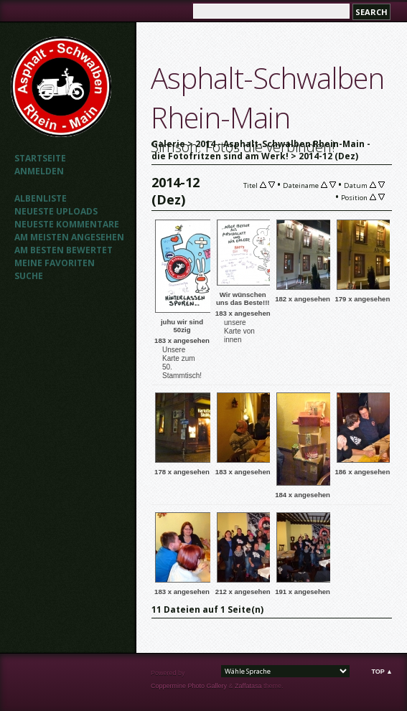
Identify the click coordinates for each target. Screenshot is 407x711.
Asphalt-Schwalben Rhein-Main (267, 97)
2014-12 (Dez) (328, 156)
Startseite (40, 158)
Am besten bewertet (63, 250)
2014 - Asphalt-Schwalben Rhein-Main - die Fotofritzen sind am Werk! (260, 150)
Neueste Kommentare (66, 224)
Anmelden (39, 171)
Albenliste (40, 198)
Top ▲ (382, 671)
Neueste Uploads (56, 211)
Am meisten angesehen (69, 237)
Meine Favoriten (54, 263)
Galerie (168, 144)
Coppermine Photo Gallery (189, 685)
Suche (28, 276)
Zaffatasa (248, 685)
